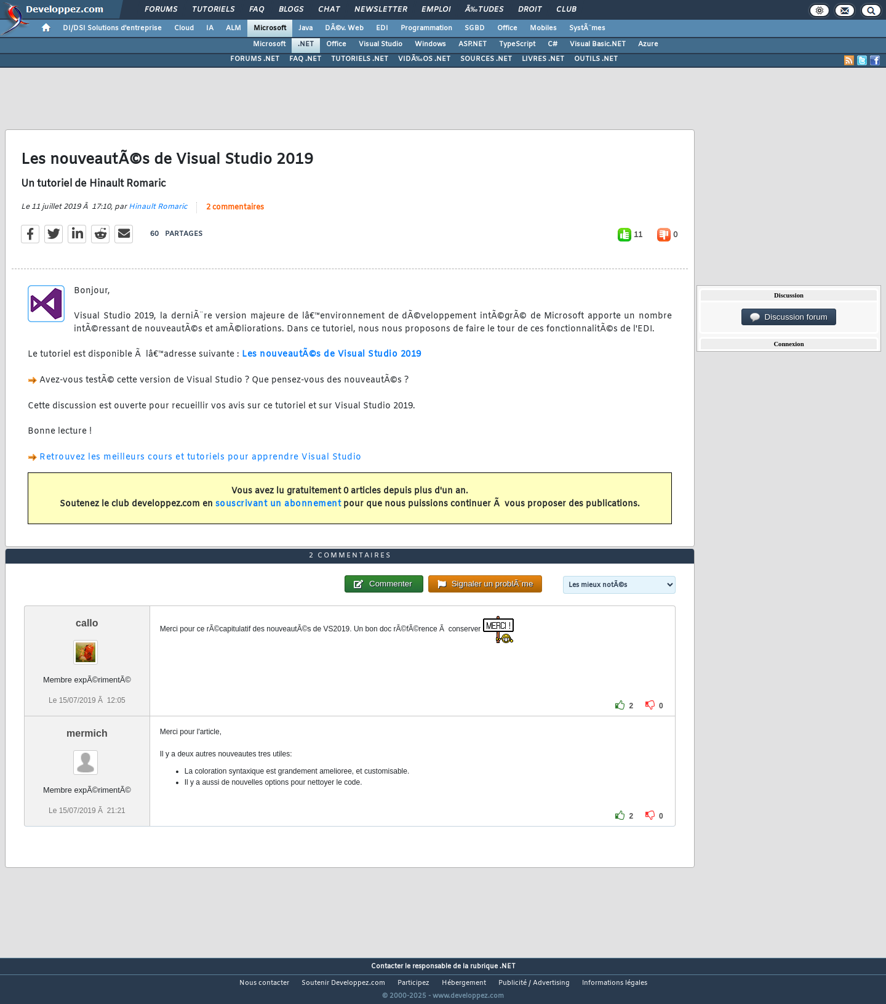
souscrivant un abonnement (278, 504)
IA (210, 28)
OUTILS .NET (596, 59)
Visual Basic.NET (598, 44)
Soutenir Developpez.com (343, 983)
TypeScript (517, 44)
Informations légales (614, 983)
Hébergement (464, 983)
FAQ (256, 10)
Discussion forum (789, 317)
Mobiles (543, 28)
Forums (160, 10)
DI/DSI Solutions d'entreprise (112, 28)
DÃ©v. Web (344, 28)
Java (305, 28)
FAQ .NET (305, 59)
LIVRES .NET (543, 59)
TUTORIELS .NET (359, 59)
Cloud (184, 28)
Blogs (291, 10)
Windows (430, 44)
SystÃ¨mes (587, 28)
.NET (306, 44)
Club (566, 10)
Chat (329, 10)
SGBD (475, 28)
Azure (648, 44)
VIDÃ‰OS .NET (424, 59)
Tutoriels (213, 10)
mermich (87, 733)
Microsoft (269, 28)
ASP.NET (472, 44)
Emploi (436, 10)
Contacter (387, 966)
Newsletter (380, 10)
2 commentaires (235, 208)
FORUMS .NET (254, 59)
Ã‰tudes (484, 10)
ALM (233, 28)
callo (87, 623)
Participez (413, 983)
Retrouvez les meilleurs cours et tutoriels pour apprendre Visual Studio (200, 457)
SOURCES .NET (486, 59)
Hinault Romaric (158, 207)
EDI (382, 28)
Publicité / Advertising (534, 983)
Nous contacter (264, 983)
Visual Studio (380, 44)
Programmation (426, 28)
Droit (530, 10)
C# (552, 44)
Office (507, 28)
